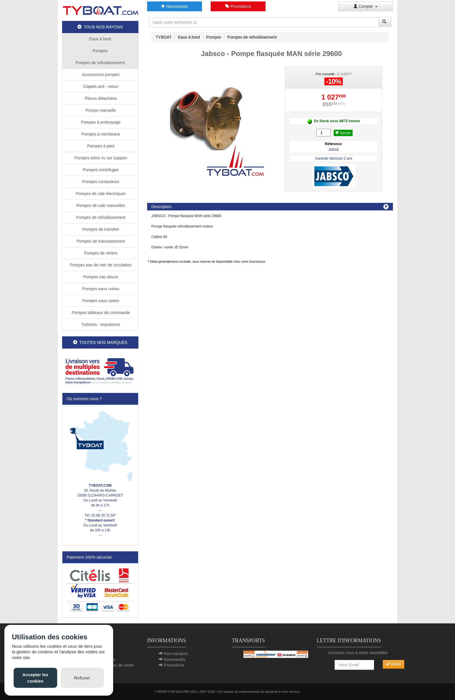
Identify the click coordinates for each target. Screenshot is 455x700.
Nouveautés (174, 6)
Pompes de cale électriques (100, 193)
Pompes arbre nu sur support (100, 158)
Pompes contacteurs (100, 181)
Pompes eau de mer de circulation (100, 265)
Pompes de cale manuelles (100, 205)
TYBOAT (164, 37)
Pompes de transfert (100, 229)
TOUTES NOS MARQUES (100, 342)
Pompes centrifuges (100, 169)
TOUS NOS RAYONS (100, 27)
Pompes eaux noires (100, 288)
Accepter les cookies (35, 677)
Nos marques (176, 653)
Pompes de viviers (100, 253)
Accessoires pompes (100, 74)
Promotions (238, 6)
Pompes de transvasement (100, 241)
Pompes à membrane (100, 134)
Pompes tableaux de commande (100, 312)
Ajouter (343, 133)
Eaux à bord (100, 39)
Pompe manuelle (100, 110)
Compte (365, 6)
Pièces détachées (100, 98)
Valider (393, 664)
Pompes (100, 50)
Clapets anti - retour (100, 86)
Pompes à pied (100, 146)
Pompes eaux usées (100, 300)
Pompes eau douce (100, 277)
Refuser (82, 677)
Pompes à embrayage (100, 122)
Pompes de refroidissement (100, 62)
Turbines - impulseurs (100, 324)
